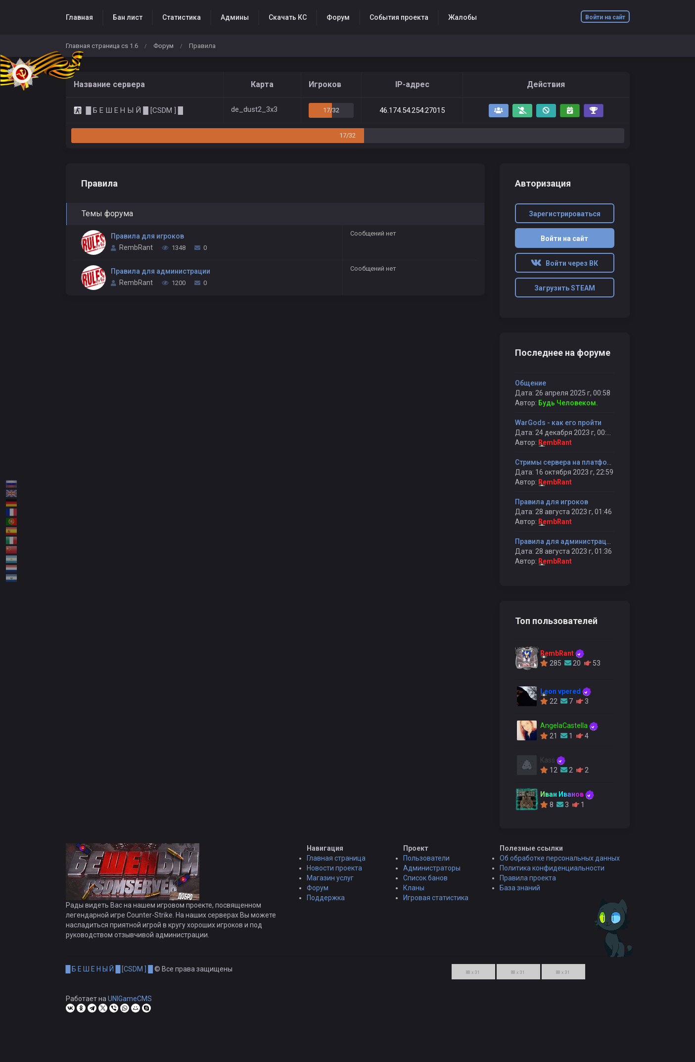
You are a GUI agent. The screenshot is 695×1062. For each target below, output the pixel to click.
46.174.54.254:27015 (412, 110)
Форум (338, 17)
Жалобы (462, 17)
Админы (235, 17)
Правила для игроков (147, 236)
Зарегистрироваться (565, 214)
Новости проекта (334, 873)
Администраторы (432, 873)
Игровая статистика (435, 903)
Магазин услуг (330, 883)
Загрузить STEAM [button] (564, 288)
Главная (79, 17)
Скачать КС (288, 17)
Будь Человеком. (568, 403)
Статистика (181, 17)
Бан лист (127, 17)
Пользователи (426, 863)
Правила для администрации (160, 271)
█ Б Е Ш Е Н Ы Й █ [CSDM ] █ (109, 974)
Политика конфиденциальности (552, 873)
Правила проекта (528, 883)
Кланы (413, 893)
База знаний (520, 893)
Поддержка (326, 903)
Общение (530, 383)
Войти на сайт (605, 17)
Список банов (425, 883)
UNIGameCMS (130, 1004)
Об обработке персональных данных (560, 863)
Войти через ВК (564, 263)
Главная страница (336, 863)
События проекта (399, 17)
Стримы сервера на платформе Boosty (580, 462)
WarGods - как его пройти (558, 423)
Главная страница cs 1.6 (102, 45)
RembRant (136, 247)
